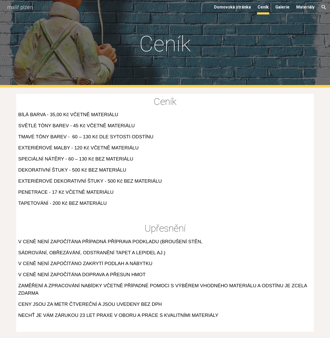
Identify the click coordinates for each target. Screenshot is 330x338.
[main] (165, 44)
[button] (324, 7)
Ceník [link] (263, 7)
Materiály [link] (305, 7)
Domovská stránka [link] (232, 7)
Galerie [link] (282, 7)
